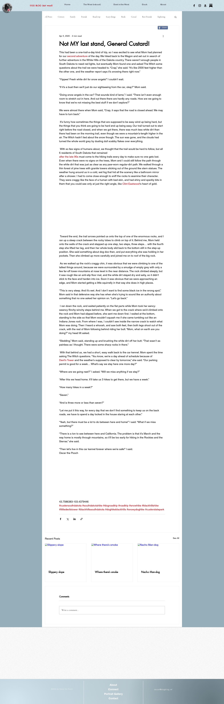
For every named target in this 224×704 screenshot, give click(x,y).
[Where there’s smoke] (112, 555)
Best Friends (147, 17)
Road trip (96, 17)
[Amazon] (205, 5)
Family (72, 17)
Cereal (133, 17)
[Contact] (113, 698)
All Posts (48, 17)
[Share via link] (81, 519)
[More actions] (163, 36)
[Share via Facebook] (60, 519)
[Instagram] (199, 5)
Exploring (161, 17)
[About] (113, 685)
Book (123, 17)
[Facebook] (194, 5)
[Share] (163, 27)
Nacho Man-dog (150, 572)
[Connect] (113, 689)
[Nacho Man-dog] (158, 555)
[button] (175, 17)
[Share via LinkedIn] (74, 519)
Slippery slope (56, 572)
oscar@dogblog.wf (163, 689)
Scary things (111, 17)
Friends (84, 17)
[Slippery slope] (65, 555)
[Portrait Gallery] (113, 694)
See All (176, 538)
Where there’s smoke (106, 572)
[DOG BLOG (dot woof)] (41, 6)
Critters (61, 17)
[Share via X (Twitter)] (67, 519)
